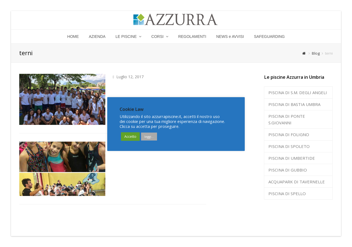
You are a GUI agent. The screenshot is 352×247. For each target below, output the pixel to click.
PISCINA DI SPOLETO (289, 146)
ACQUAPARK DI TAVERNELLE (296, 181)
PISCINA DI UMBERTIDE (291, 158)
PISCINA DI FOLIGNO (288, 134)
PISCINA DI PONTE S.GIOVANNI (286, 119)
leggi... (149, 136)
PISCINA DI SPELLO (287, 193)
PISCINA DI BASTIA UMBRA (294, 104)
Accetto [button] (130, 136)
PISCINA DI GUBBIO (287, 170)
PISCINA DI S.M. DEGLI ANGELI (297, 92)
